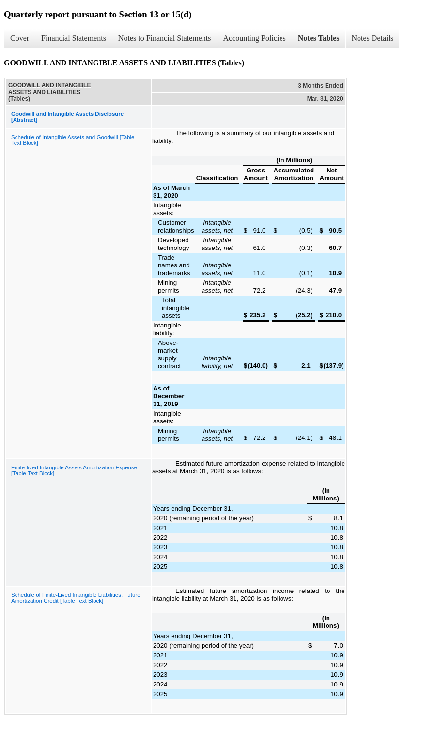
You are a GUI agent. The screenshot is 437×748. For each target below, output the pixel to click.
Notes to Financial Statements (164, 38)
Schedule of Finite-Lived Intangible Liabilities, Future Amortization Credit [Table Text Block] (75, 598)
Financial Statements (73, 38)
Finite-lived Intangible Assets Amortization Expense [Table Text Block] (74, 470)
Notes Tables (319, 38)
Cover (19, 38)
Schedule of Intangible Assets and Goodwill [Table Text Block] (72, 140)
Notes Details (373, 38)
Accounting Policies (254, 38)
